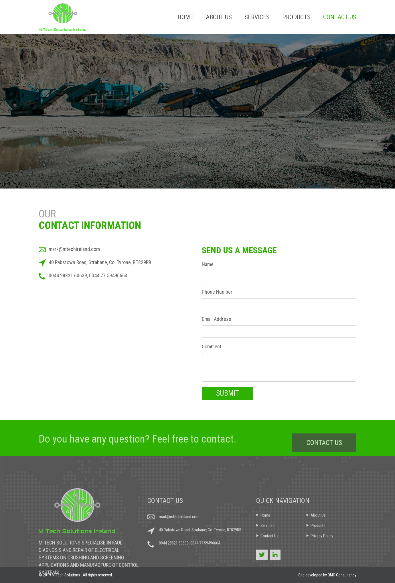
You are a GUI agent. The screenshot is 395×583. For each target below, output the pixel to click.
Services (257, 17)
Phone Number (217, 292)
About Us (219, 17)
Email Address (216, 319)
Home (185, 17)
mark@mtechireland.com (74, 249)
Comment (212, 346)
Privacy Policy (322, 564)
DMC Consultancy (342, 575)
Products (296, 17)
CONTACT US (324, 448)
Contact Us (339, 17)
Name (208, 264)
